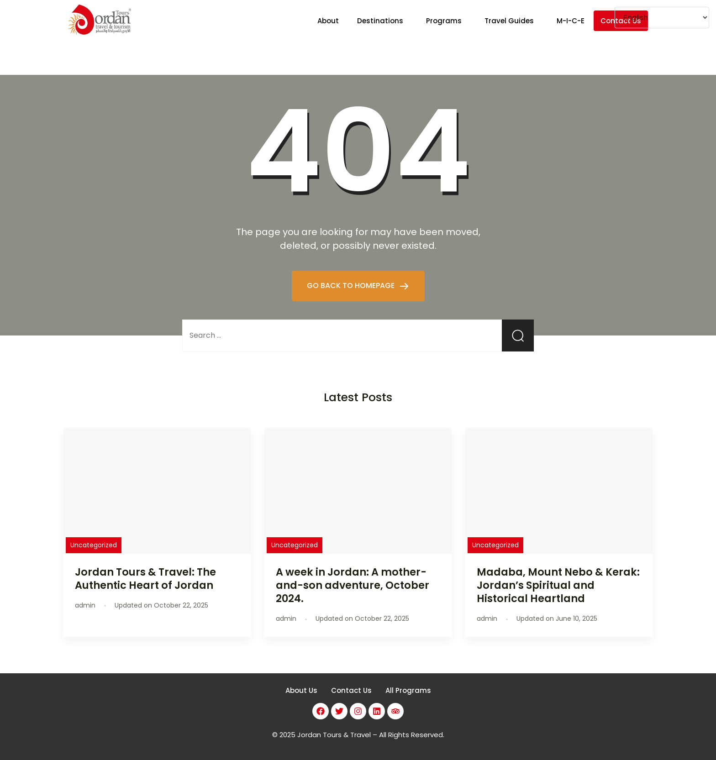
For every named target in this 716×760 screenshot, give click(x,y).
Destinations (380, 21)
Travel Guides (509, 21)
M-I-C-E (570, 21)
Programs (444, 21)
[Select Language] (662, 17)
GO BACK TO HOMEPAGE (351, 285)
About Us (301, 690)
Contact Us (351, 690)
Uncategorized (93, 545)
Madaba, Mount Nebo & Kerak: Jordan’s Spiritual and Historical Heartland (558, 585)
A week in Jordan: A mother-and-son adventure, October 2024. (352, 585)
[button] (382, 20)
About (328, 21)
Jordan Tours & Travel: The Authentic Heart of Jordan (145, 578)
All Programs (408, 690)
